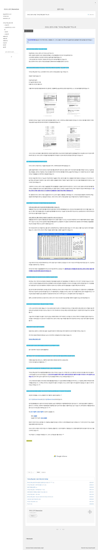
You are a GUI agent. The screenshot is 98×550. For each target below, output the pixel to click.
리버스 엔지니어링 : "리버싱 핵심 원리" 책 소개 (38, 14)
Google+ (42, 547)
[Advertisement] (60, 456)
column (5, 40)
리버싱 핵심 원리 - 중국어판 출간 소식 (35, 484)
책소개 (28, 503)
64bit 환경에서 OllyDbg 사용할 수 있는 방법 (36, 492)
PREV (57, 529)
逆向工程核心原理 (31, 487)
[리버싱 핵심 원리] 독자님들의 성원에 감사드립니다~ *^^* (39, 482)
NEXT (63, 529)
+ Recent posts (29, 538)
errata (7, 34)
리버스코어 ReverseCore (11, 9)
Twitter (32, 547)
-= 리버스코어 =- (33, 512)
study (5, 38)
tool (4, 45)
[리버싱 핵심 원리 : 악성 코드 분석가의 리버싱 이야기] (39, 496)
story (7, 25)
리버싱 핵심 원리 (8, 22)
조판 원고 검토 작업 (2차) (32, 499)
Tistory (86, 547)
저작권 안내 (6, 16)
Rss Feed (27, 547)
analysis (5, 36)
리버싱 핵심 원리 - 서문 (32, 494)
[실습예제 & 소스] (7, 14)
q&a (6, 31)
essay (5, 42)
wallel (94, 547)
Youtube (38, 547)
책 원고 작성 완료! (31, 501)
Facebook (35, 547)
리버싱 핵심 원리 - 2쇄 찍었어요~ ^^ (35, 489)
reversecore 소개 (6, 18)
